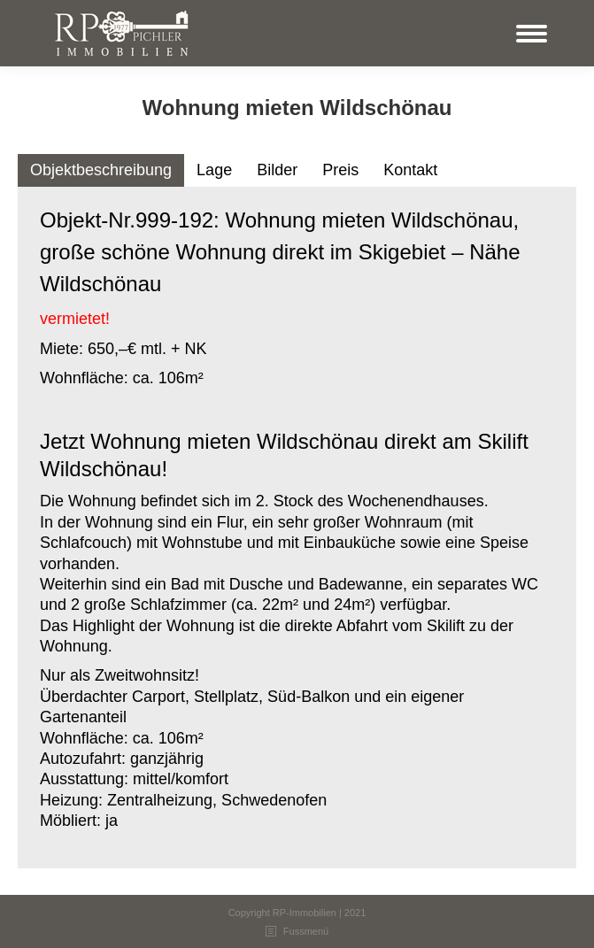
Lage (214, 170)
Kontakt (410, 170)
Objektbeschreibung (101, 170)
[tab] (101, 170)
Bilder (277, 170)
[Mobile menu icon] (531, 33)
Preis (340, 170)
